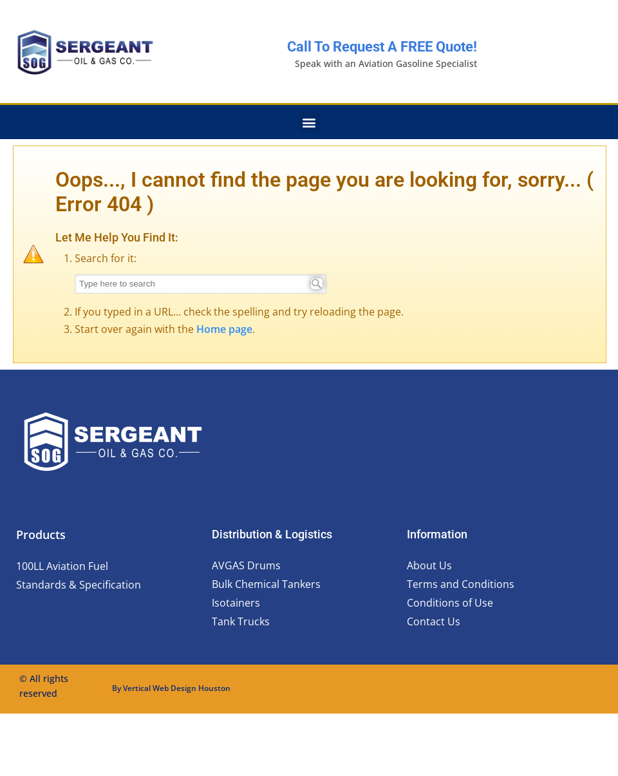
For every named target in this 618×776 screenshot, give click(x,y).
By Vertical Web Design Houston (171, 688)
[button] (309, 122)
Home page (224, 329)
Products (41, 534)
